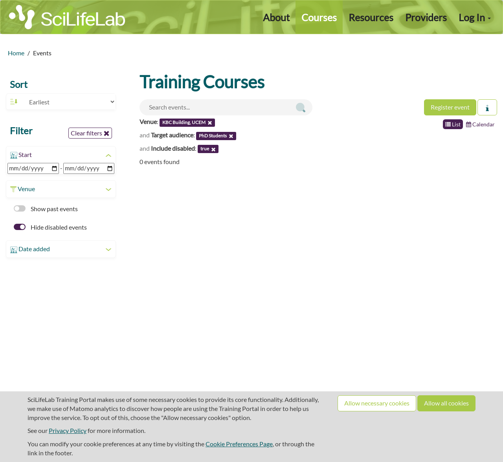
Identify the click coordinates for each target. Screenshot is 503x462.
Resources (371, 17)
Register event (450, 107)
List (453, 124)
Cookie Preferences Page (239, 443)
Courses (319, 17)
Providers (426, 17)
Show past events (46, 208)
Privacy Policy (67, 430)
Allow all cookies (446, 403)
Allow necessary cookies (376, 403)
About (276, 17)
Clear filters (90, 133)
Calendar (480, 124)
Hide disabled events (50, 227)
